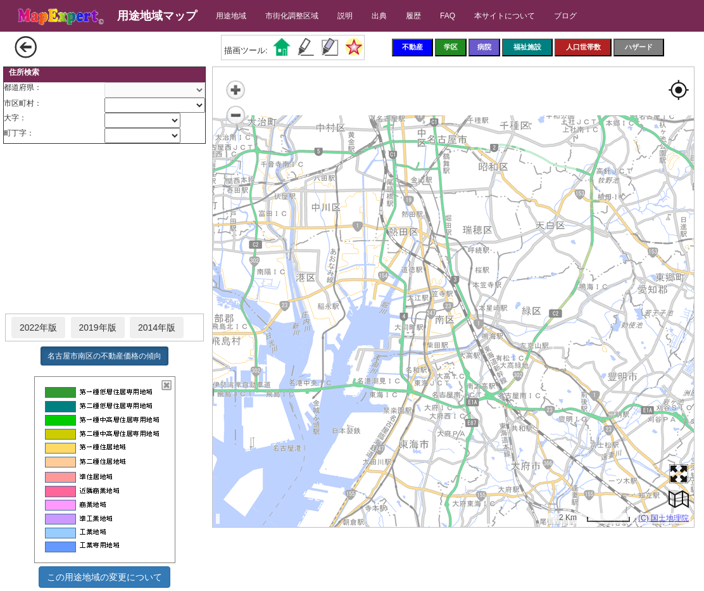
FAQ (447, 15)
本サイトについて (504, 15)
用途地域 (231, 15)
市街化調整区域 (291, 15)
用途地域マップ (157, 16)
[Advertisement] (104, 229)
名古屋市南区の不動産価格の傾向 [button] (104, 356)
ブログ (565, 15)
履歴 (413, 15)
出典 (379, 15)
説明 (345, 15)
